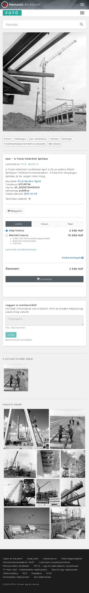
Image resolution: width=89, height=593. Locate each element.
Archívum (20, 4)
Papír (70, 223)
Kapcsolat (32, 558)
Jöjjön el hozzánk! (13, 558)
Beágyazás (15, 210)
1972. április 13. (30, 164)
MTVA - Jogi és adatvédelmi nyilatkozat (56, 565)
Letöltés (18, 223)
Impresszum (50, 558)
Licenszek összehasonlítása (21, 249)
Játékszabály (10, 573)
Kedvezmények (72, 257)
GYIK (49, 573)
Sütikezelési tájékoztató (16, 577)
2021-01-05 (30, 193)
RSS (24, 573)
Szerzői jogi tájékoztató (64, 569)
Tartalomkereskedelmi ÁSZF (19, 562)
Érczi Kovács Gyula (29, 181)
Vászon (44, 223)
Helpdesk (37, 573)
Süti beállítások (42, 577)
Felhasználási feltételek (16, 565)
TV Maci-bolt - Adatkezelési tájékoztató (25, 569)
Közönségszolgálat (71, 558)
